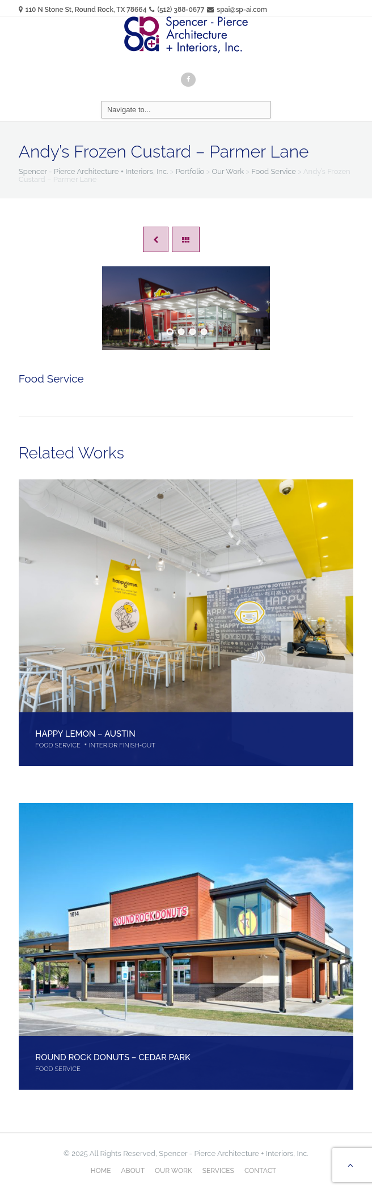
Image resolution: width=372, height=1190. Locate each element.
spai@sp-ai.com (237, 10)
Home (101, 1171)
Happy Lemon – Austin (85, 733)
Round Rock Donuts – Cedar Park (112, 1057)
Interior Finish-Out (122, 745)
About (133, 1171)
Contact (260, 1171)
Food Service (51, 378)
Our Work (173, 1171)
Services (218, 1171)
